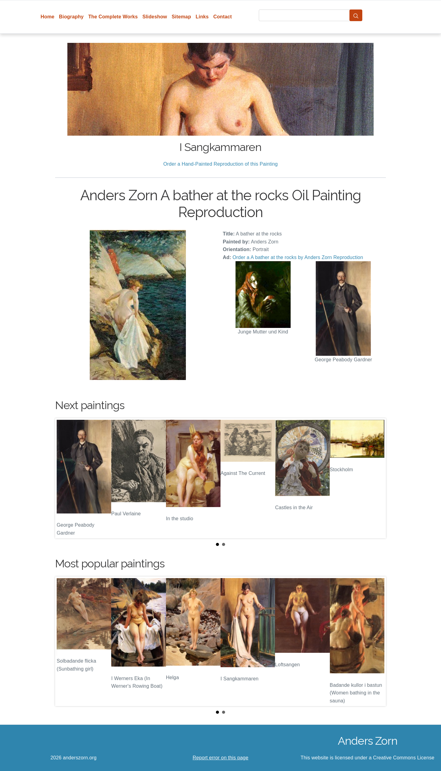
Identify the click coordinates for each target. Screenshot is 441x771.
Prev (65, 478)
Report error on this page (220, 757)
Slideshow (154, 16)
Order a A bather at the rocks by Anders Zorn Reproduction (297, 257)
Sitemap (181, 16)
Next (376, 478)
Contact (222, 16)
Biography (71, 16)
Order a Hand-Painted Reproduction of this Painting (220, 164)
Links (202, 16)
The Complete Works (113, 16)
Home (48, 16)
